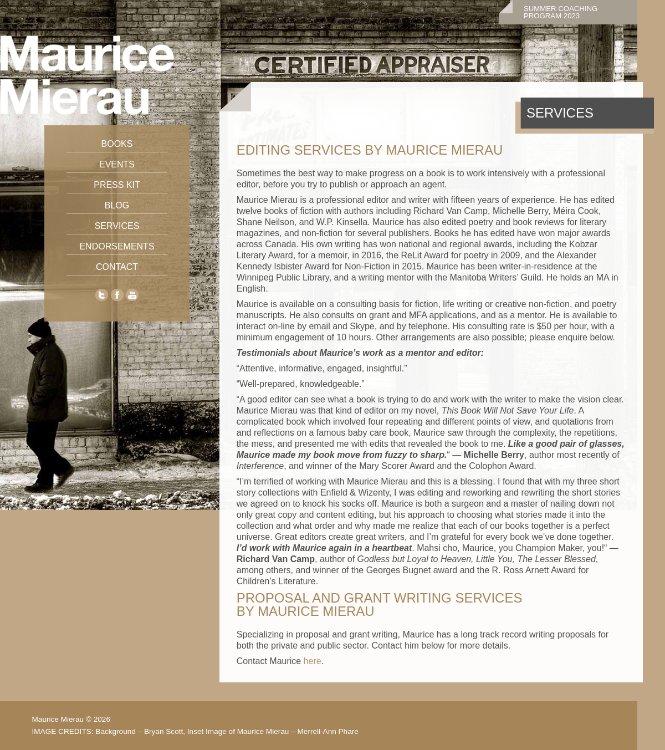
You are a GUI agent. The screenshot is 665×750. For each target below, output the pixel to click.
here (312, 661)
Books (117, 144)
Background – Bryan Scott (139, 731)
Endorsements (116, 246)
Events (117, 164)
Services (117, 226)
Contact (117, 267)
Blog (117, 205)
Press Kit (117, 185)
